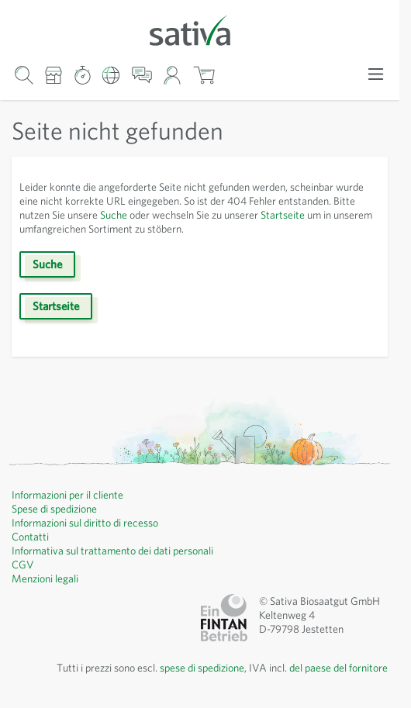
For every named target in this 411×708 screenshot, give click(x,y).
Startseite (283, 215)
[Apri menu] (376, 74)
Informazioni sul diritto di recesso (85, 522)
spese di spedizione (202, 667)
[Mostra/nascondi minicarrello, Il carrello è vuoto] (203, 76)
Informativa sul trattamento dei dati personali (112, 550)
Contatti (30, 536)
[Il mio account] (173, 76)
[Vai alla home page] (200, 29)
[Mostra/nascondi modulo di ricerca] (24, 76)
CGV (23, 564)
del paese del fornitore (338, 667)
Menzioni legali (45, 578)
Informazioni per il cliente (67, 495)
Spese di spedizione (54, 509)
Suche (113, 215)
